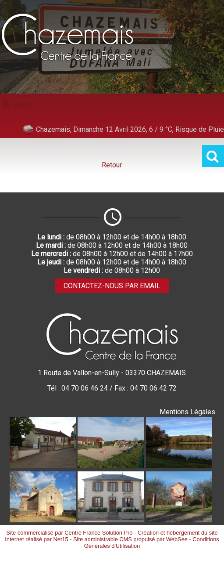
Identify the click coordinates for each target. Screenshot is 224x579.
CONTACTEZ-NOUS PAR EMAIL (112, 286)
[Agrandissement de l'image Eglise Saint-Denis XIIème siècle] (43, 520)
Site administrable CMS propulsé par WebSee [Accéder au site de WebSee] (130, 539)
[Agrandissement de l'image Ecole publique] (43, 465)
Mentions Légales (187, 412)
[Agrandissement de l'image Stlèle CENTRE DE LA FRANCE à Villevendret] (179, 520)
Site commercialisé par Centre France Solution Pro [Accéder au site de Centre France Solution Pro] (69, 532)
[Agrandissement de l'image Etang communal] (179, 465)
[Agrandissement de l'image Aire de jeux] (111, 465)
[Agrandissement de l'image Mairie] (111, 520)
